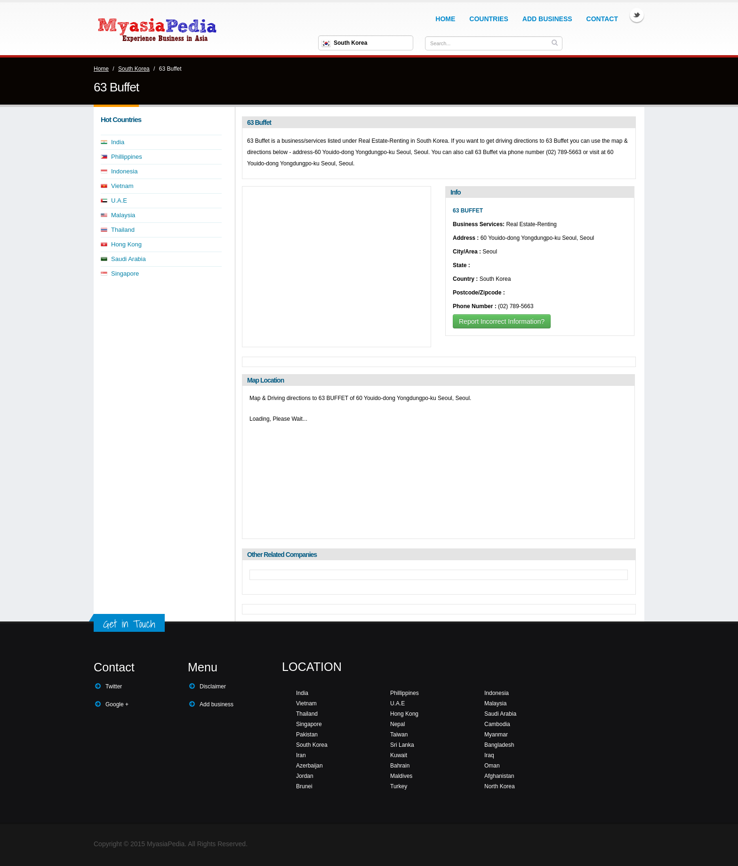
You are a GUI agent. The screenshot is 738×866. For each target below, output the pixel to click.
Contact (602, 19)
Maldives (401, 776)
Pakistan (307, 734)
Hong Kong (126, 244)
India (117, 142)
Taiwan (399, 734)
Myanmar (496, 734)
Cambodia (497, 724)
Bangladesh (499, 745)
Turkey (398, 786)
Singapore (125, 273)
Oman (492, 765)
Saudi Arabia (128, 258)
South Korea (134, 68)
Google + (116, 704)
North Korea (499, 786)
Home (445, 19)
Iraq (489, 755)
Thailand (123, 229)
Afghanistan (499, 776)
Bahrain (399, 765)
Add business (216, 704)
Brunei (304, 786)
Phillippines (126, 156)
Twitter (637, 15)
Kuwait (398, 755)
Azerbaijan (309, 765)
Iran (301, 755)
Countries (488, 19)
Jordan (304, 776)
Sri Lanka (402, 745)
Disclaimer (213, 686)
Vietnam (122, 185)
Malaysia (123, 215)
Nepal (397, 724)
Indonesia (124, 171)
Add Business (547, 19)
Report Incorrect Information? (502, 321)
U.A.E (119, 200)
